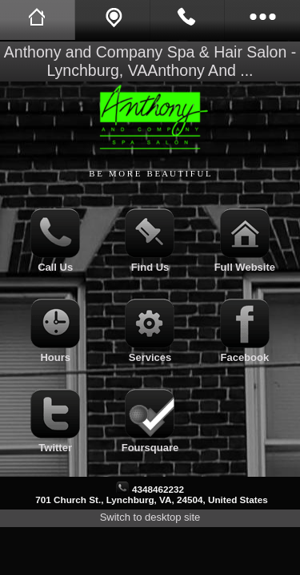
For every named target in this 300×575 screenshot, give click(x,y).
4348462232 (158, 489)
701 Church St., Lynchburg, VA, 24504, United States (151, 499)
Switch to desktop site (150, 517)
